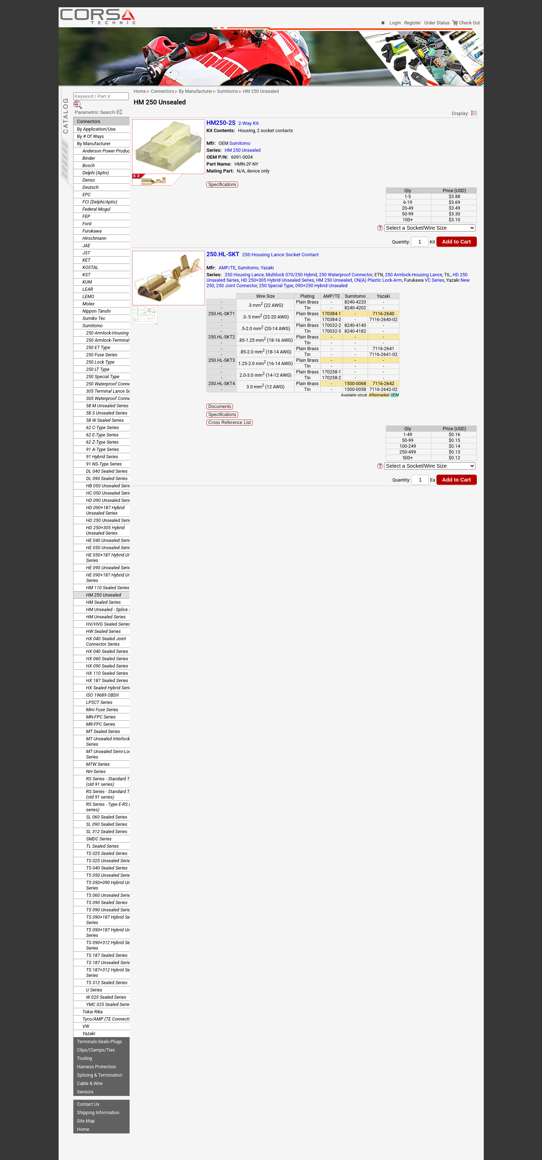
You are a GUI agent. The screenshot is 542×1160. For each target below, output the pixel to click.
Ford (87, 213)
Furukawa (92, 220)
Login (395, 22)
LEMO (88, 286)
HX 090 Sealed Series (107, 655)
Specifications (243, 184)
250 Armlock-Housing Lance (114, 322)
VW (86, 1015)
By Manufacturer (94, 133)
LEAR (88, 278)
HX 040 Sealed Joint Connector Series (106, 630)
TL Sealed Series (102, 835)
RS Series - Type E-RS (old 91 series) (114, 796)
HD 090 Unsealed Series (110, 489)
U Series (94, 979)
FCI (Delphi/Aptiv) (100, 191)
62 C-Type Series (102, 417)
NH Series (96, 761)
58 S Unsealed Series (106, 402)
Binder (89, 147)
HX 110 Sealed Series (107, 662)
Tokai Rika (93, 1001)
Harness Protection (96, 1056)
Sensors (85, 1081)
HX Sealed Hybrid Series (110, 677)
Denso (89, 169)
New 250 (265, 285)
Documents (240, 406)
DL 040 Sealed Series (107, 460)
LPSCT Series (99, 691)
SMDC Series (99, 828)
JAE (86, 235)
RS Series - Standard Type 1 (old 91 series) (113, 770)
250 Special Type (102, 366)
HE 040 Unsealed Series (109, 530)
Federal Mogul (97, 198)
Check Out (466, 22)
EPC (87, 184)
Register (412, 22)
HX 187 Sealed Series (107, 670)
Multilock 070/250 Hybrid (311, 274)
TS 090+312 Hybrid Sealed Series (112, 934)
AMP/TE (247, 267)
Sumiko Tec (94, 307)
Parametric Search (99, 101)
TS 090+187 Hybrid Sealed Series (112, 909)
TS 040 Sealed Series (107, 857)
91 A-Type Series (102, 439)
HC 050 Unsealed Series (110, 482)
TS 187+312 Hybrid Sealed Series (112, 962)
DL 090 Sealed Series (107, 468)
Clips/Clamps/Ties (96, 1039)
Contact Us (88, 1093)
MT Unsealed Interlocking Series (111, 730)
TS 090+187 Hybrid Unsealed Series (114, 921)
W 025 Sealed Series (106, 986)
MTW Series (98, 753)
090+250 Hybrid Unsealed (381, 285)
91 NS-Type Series (104, 453)
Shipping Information (98, 1102)
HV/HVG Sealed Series (108, 613)
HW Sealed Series (103, 620)
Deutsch (91, 176)
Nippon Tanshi (97, 300)
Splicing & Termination (99, 1064)
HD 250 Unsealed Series (110, 509)
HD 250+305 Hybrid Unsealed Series (105, 519)
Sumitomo (93, 315)
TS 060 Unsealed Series (109, 884)
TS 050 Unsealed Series (109, 864)
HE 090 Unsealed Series (109, 557)
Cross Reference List (250, 422)
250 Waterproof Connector (112, 373)
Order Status (437, 22)
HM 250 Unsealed (103, 584)
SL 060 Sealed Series (106, 806)
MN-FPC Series (101, 706)
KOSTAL (91, 257)
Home (83, 1118)
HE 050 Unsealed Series (109, 537)
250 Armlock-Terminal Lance (114, 329)
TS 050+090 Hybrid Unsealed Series (114, 874)
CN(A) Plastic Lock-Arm (414, 280)
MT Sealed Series (103, 721)
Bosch (89, 155)
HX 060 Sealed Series (107, 648)
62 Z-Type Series (102, 431)
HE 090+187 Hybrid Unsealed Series (115, 567)
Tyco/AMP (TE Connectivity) (110, 1008)
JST (86, 242)
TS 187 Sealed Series (107, 944)
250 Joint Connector (296, 285)
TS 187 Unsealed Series (109, 952)
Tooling (84, 1047)
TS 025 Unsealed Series (109, 850)
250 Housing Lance (264, 274)
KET (87, 249)
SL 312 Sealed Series (106, 821)
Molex (89, 293)
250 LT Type (98, 358)
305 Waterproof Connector (112, 388)
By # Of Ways (90, 125)
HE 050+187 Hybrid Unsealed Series (115, 547)
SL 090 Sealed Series (106, 813)
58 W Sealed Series (105, 409)
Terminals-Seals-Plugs (99, 1031)
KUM (87, 271)
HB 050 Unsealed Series (109, 475)
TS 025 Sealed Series (107, 843)
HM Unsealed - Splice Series (113, 599)
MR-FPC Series (100, 713)
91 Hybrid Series (102, 446)
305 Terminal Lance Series (112, 380)
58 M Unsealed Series (107, 395)
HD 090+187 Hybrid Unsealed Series (105, 499)
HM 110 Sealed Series (108, 577)
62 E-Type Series (102, 424)
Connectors (88, 111)
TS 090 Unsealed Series (109, 899)
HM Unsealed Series (106, 606)
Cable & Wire (90, 1073)
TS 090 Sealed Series (107, 892)
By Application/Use (96, 118)
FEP (86, 206)
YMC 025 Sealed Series (109, 994)
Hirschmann (95, 227)
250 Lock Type (100, 351)
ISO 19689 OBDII (102, 684)
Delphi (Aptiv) (96, 162)
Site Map (86, 1110)
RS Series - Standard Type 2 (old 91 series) (113, 783)
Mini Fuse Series (102, 699)
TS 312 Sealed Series (107, 972)
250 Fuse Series (102, 344)
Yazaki (89, 1023)
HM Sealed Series (103, 591)
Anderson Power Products (108, 140)
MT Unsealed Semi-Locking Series (113, 743)
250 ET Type (98, 337)
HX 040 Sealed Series (107, 641)
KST (87, 264)
